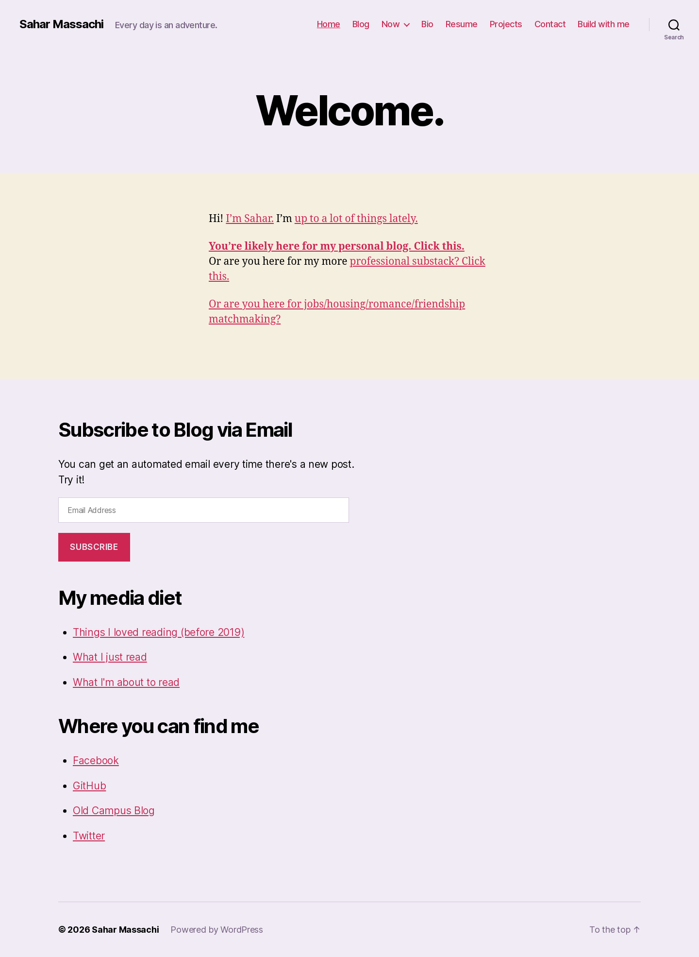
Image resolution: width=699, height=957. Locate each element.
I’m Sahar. (250, 218)
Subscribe (94, 547)
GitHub (89, 786)
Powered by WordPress (216, 929)
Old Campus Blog (114, 810)
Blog (360, 24)
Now (391, 24)
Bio (427, 24)
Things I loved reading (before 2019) (158, 632)
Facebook (96, 760)
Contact (550, 24)
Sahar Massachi (61, 24)
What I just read (110, 657)
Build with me (604, 24)
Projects (506, 24)
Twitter (89, 836)
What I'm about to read (126, 682)
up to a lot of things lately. (356, 218)
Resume (462, 24)
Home (328, 24)
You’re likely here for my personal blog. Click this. (337, 246)
